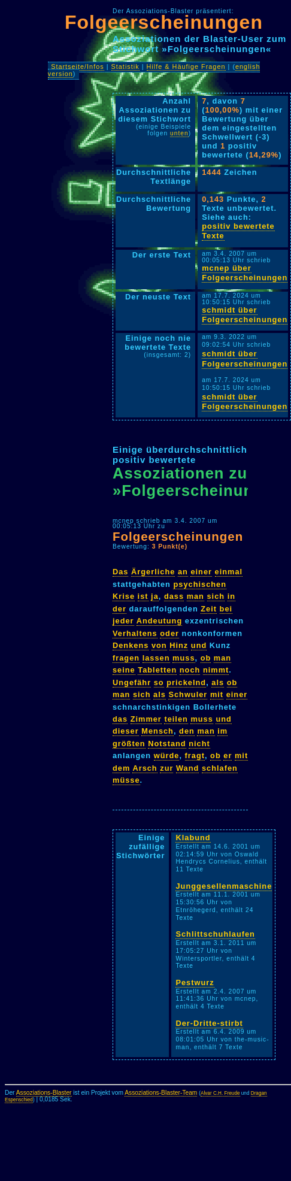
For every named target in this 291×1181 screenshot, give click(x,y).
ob (206, 657)
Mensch (157, 730)
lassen (156, 657)
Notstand (167, 743)
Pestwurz (194, 982)
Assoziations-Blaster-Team (161, 1092)
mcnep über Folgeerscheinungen (244, 273)
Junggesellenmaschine (223, 886)
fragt (195, 755)
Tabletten (157, 669)
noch (190, 669)
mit (216, 694)
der (119, 608)
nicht (199, 743)
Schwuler (187, 694)
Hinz (178, 645)
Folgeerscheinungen (164, 22)
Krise (124, 596)
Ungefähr (132, 682)
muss (183, 657)
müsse (126, 780)
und (199, 645)
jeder (123, 620)
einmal (229, 571)
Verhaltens (135, 633)
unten (179, 133)
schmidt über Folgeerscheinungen (244, 315)
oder (169, 633)
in (231, 596)
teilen (175, 718)
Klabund (192, 837)
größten (129, 743)
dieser (126, 730)
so (159, 682)
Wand (187, 768)
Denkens (130, 645)
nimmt (216, 669)
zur (166, 768)
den (187, 730)
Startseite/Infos (77, 66)
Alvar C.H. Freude (220, 1093)
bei (226, 608)
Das (120, 571)
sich (216, 596)
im (222, 730)
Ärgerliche (153, 571)
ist (143, 596)
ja (155, 596)
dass (174, 596)
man (195, 596)
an (183, 571)
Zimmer (146, 718)
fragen (126, 657)
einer (201, 571)
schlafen (220, 768)
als (217, 682)
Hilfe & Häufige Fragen (186, 66)
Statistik (125, 66)
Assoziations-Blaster (44, 1092)
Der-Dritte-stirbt (208, 1023)
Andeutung (160, 620)
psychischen (199, 584)
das (120, 718)
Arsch (144, 768)
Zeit (209, 608)
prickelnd (186, 682)
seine (124, 669)
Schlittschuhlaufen (214, 933)
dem (121, 768)
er (227, 755)
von (159, 645)
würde (167, 755)
